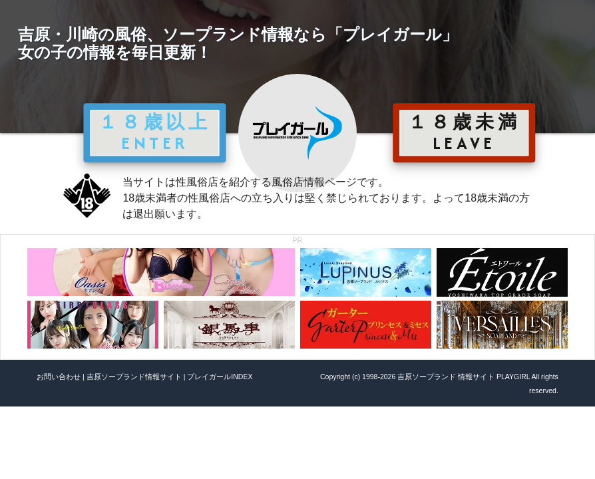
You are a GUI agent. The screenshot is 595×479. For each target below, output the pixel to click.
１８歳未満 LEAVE (464, 132)
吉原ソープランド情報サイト (134, 377)
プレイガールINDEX (219, 377)
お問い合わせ (59, 377)
